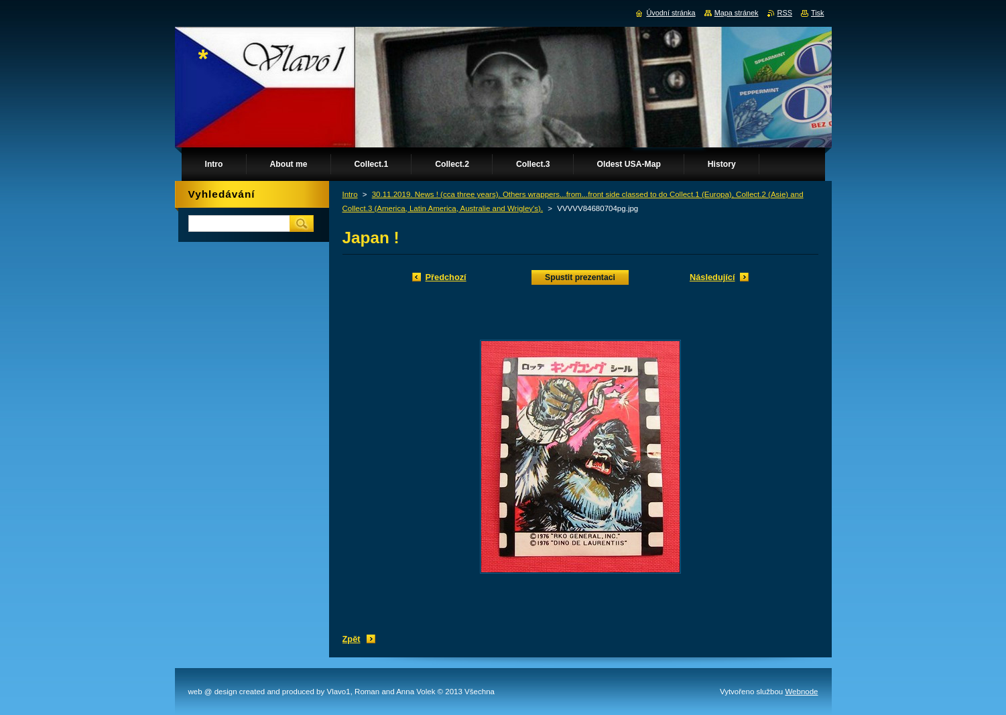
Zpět (351, 639)
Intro (350, 194)
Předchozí (446, 277)
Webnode (801, 692)
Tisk (817, 13)
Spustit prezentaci (580, 277)
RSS (784, 13)
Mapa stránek (736, 13)
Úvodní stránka (670, 13)
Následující (712, 277)
